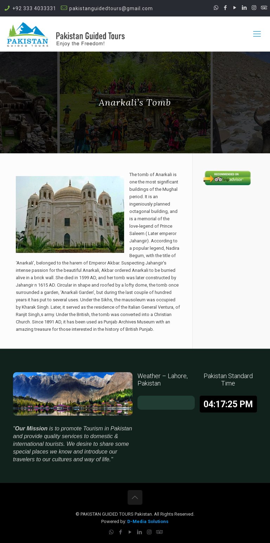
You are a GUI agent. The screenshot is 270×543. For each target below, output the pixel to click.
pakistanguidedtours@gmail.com (111, 8)
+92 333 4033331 (34, 8)
